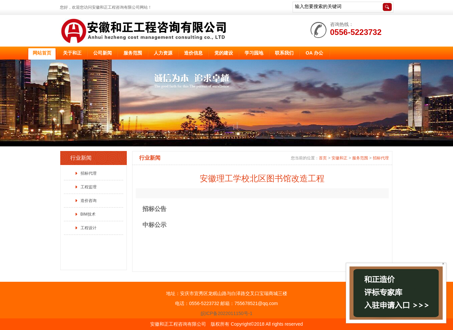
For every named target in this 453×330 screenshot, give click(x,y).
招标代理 (89, 173)
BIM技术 (88, 214)
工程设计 (89, 228)
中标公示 (154, 225)
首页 (323, 158)
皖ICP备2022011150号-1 (227, 313)
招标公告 (154, 209)
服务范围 (360, 158)
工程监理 (89, 187)
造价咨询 (89, 200)
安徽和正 (339, 158)
